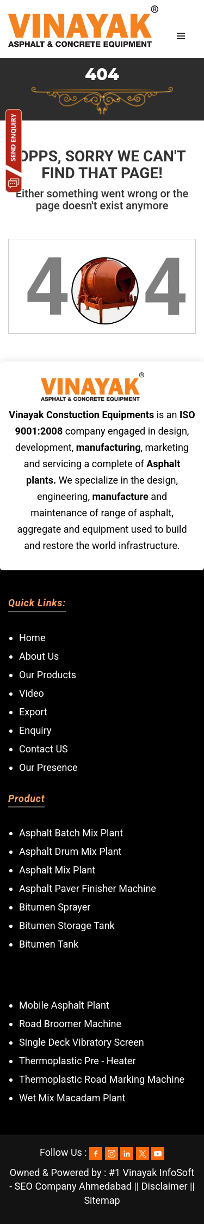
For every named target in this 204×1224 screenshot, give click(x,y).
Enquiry (35, 730)
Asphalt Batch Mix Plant (71, 833)
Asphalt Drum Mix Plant (70, 851)
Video (31, 693)
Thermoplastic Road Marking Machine (101, 1079)
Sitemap (102, 1200)
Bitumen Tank (48, 944)
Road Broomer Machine (70, 1023)
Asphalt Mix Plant (57, 870)
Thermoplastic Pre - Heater (77, 1060)
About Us (39, 656)
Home (32, 637)
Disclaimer (164, 1186)
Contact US (43, 749)
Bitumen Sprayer (54, 907)
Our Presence (48, 767)
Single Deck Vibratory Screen (81, 1042)
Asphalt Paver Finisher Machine (87, 888)
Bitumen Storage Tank (67, 925)
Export (33, 711)
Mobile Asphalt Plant (64, 1005)
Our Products (47, 674)
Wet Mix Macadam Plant (72, 1098)
